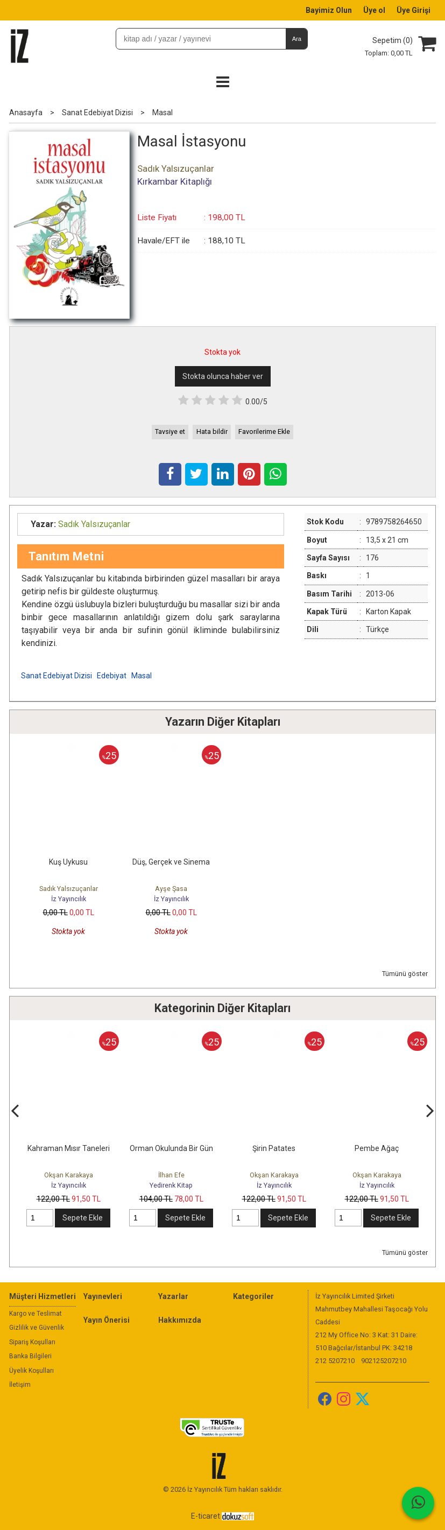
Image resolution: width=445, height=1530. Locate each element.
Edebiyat (111, 675)
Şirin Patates (273, 1148)
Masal (141, 675)
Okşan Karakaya (68, 1175)
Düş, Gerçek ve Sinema (171, 862)
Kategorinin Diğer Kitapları (222, 1008)
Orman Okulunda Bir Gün (171, 1148)
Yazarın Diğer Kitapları (222, 721)
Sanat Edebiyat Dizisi (56, 675)
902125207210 (383, 1361)
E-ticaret (205, 1516)
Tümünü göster (405, 974)
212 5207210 (335, 1361)
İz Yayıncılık (68, 899)
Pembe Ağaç (377, 1148)
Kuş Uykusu (68, 862)
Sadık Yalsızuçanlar (68, 889)
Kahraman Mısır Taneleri (68, 1148)
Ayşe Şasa (171, 889)
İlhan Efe (171, 1175)
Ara (296, 39)
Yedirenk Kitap (171, 1185)
